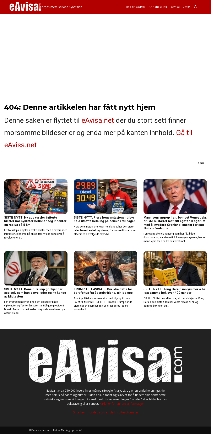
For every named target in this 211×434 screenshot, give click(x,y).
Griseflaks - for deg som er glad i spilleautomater (105, 412)
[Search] (201, 163)
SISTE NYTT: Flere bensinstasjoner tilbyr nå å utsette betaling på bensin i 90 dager (104, 219)
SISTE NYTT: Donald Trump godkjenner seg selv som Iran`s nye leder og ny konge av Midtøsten (35, 292)
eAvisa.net (97, 120)
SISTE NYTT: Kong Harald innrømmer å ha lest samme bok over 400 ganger (174, 291)
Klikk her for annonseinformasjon (122, 404)
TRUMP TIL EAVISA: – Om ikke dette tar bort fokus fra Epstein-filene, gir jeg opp (103, 291)
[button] (195, 7)
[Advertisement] (105, 45)
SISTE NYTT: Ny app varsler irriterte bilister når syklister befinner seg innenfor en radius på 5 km (35, 221)
